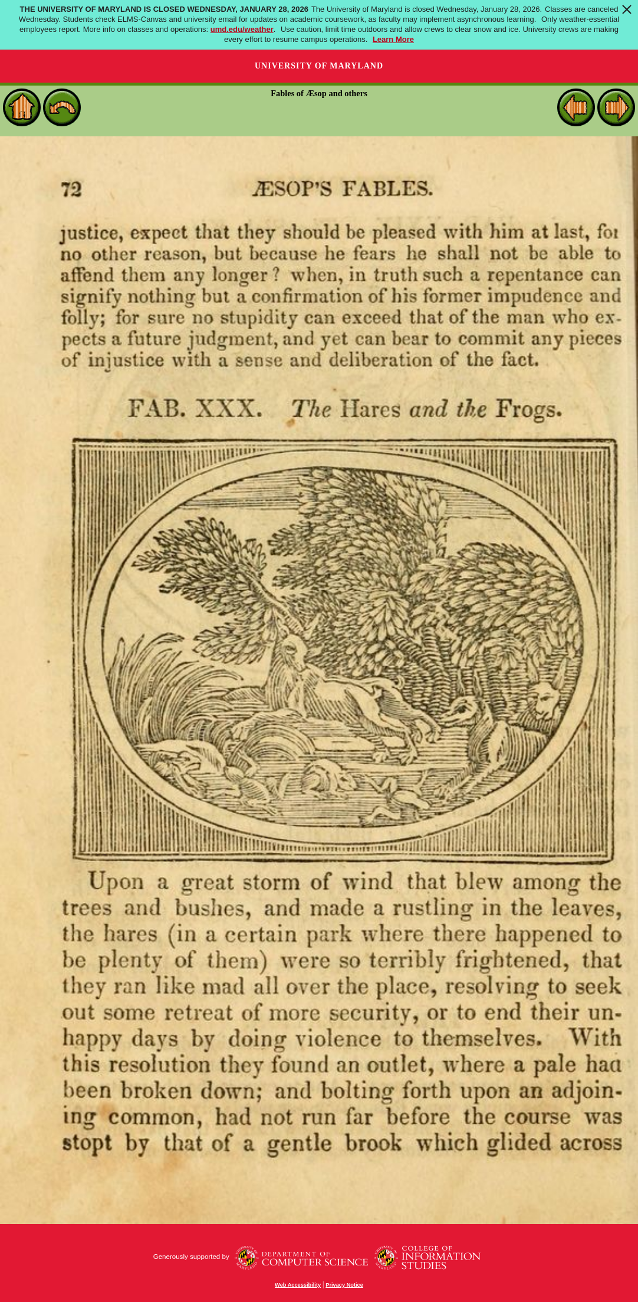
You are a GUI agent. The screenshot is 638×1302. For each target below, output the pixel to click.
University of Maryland (319, 65)
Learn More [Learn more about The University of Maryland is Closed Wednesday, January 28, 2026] (393, 39)
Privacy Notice (344, 1285)
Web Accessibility (298, 1285)
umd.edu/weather (242, 29)
